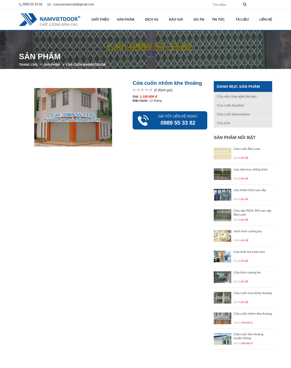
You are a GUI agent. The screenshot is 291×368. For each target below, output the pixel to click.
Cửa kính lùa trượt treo (249, 252)
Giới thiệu (100, 19)
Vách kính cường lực (248, 231)
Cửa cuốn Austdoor (230, 105)
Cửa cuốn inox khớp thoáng (253, 293)
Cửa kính (223, 123)
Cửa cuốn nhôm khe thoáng (253, 313)
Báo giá (176, 19)
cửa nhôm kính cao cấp (250, 190)
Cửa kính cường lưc (247, 272)
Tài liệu (242, 19)
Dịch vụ (151, 19)
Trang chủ (28, 64)
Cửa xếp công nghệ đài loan (236, 96)
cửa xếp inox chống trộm (251, 169)
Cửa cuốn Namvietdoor (86, 64)
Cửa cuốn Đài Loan (247, 148)
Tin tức (218, 19)
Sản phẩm (125, 19)
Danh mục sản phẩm (238, 86)
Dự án (199, 19)
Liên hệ (265, 19)
